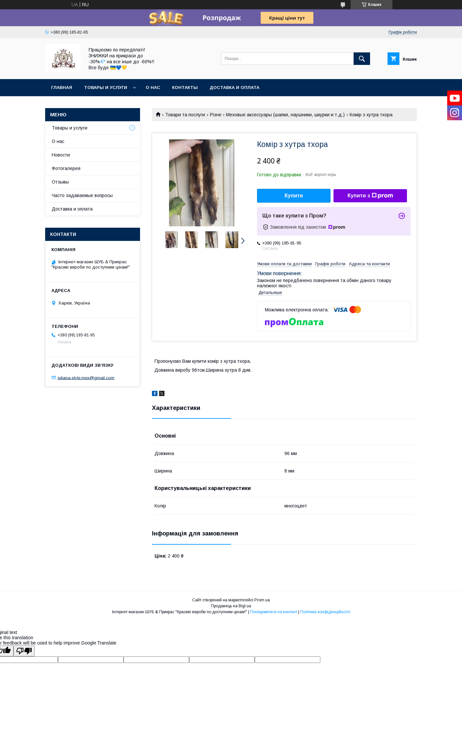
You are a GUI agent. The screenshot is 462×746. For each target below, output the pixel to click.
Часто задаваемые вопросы (82, 195)
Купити (294, 195)
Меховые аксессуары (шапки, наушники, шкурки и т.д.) (285, 114)
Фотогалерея (66, 168)
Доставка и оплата (234, 87)
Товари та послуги (185, 114)
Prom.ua (262, 600)
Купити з (370, 196)
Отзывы (60, 182)
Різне (215, 114)
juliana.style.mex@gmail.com (86, 377)
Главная (61, 87)
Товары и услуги (105, 87)
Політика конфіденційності (325, 612)
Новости (61, 155)
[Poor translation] (24, 651)
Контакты (185, 87)
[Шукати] (362, 58)
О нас (153, 87)
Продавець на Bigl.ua (231, 606)
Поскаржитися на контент (273, 612)
